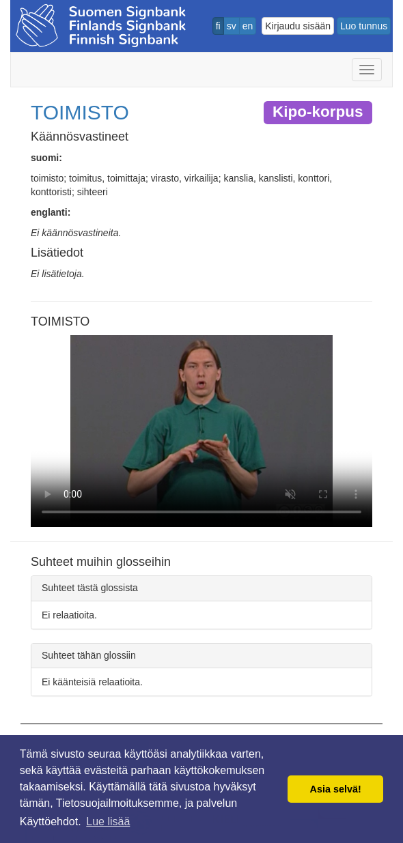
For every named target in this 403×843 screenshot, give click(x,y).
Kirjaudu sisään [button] (298, 25)
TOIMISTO (80, 112)
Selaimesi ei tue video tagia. (201, 431)
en (247, 25)
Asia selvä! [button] (335, 789)
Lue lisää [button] (108, 821)
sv (231, 25)
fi (218, 25)
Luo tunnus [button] (363, 25)
